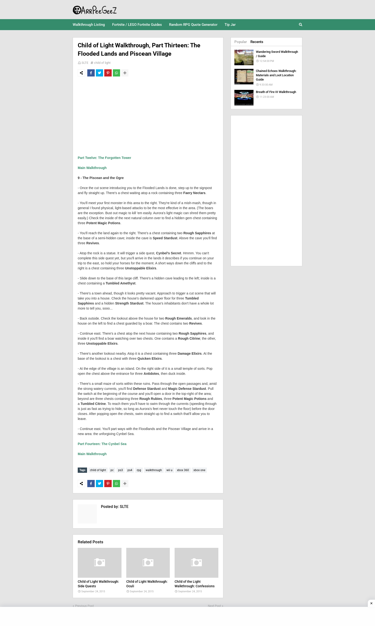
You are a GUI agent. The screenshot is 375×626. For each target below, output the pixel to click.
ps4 (129, 470)
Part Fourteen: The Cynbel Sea (102, 444)
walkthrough (154, 470)
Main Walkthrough (92, 168)
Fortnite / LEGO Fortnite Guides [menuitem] (137, 24)
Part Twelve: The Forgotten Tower (104, 158)
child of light (102, 63)
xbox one (199, 470)
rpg (139, 470)
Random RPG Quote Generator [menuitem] (193, 24)
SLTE (85, 63)
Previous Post (84, 604)
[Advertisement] (148, 115)
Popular (240, 42)
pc (112, 470)
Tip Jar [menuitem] (230, 24)
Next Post (214, 604)
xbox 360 (183, 470)
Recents (256, 42)
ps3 (120, 470)
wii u (169, 470)
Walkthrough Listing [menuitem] (89, 24)
